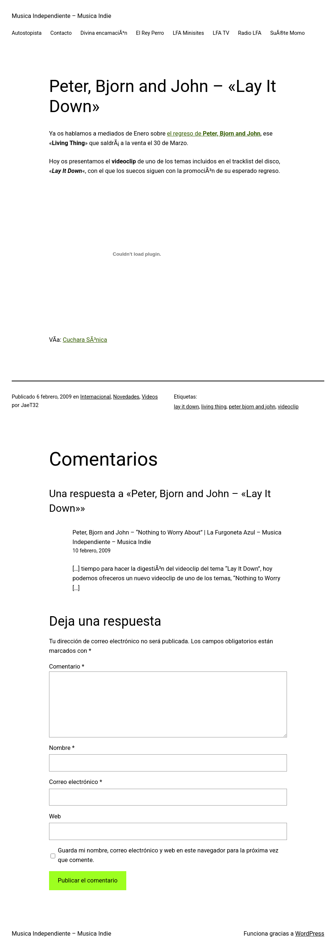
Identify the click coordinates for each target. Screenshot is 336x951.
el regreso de (213, 133)
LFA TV (221, 33)
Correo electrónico (75, 781)
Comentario (66, 666)
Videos (150, 397)
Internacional (95, 397)
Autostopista (27, 33)
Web (55, 816)
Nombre (62, 747)
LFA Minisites (188, 33)
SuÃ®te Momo (287, 33)
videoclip (288, 407)
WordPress (310, 933)
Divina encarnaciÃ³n (104, 33)
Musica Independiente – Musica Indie (61, 15)
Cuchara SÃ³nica (85, 339)
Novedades (126, 397)
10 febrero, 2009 (91, 551)
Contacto (61, 33)
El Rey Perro (150, 33)
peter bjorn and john (252, 407)
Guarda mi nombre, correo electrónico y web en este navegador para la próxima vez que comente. (168, 855)
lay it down (186, 407)
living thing (214, 407)
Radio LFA (249, 33)
